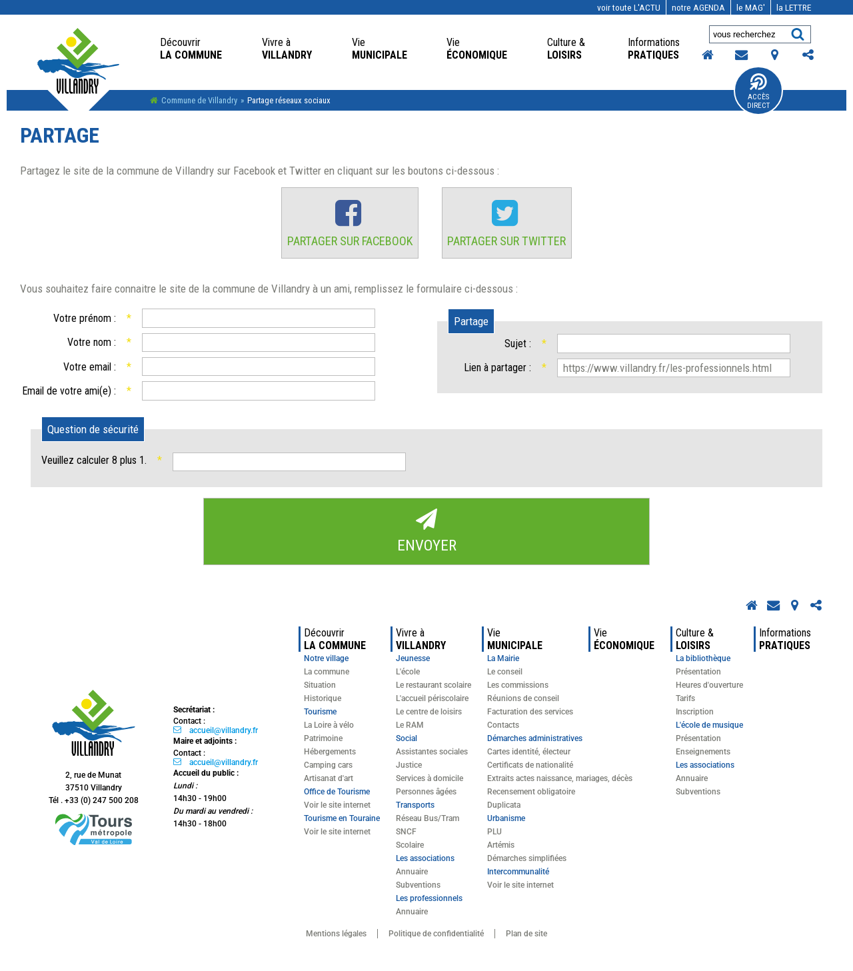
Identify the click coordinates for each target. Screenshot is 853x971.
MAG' (750, 7)
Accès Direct (758, 101)
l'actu (628, 7)
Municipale (379, 48)
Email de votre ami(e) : (76, 395)
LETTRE (793, 7)
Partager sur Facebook (347, 244)
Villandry (287, 48)
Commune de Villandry (199, 100)
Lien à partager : (504, 373)
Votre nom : (99, 347)
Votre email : (97, 371)
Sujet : (526, 348)
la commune (191, 48)
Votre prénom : (92, 323)
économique (476, 48)
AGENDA (698, 7)
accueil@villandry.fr (223, 736)
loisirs (567, 48)
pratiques (655, 48)
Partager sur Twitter (510, 244)
